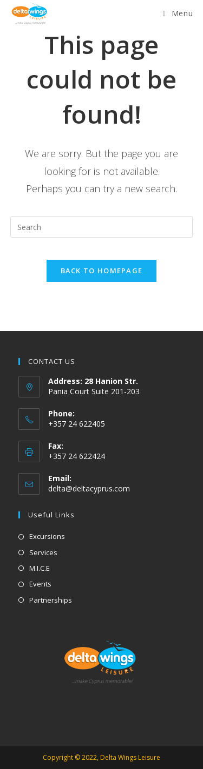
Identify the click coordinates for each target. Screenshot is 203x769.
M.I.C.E (39, 568)
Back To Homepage (102, 270)
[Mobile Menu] (178, 13)
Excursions (47, 536)
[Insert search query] (101, 227)
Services (43, 552)
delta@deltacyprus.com (89, 488)
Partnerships (50, 600)
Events (40, 584)
